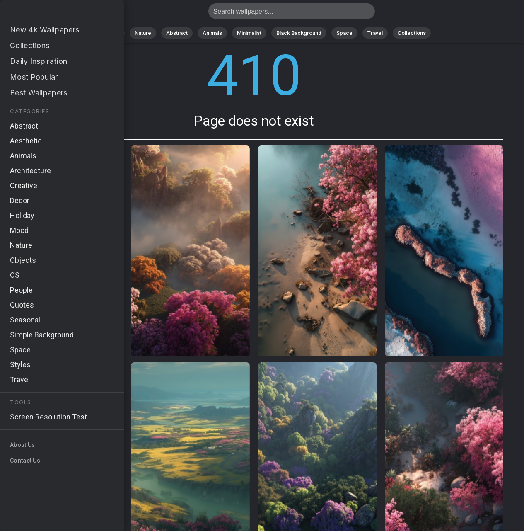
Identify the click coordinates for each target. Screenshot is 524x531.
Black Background (298, 33)
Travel (375, 33)
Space (344, 33)
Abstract (177, 33)
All (116, 33)
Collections (412, 33)
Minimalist (249, 33)
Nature (143, 33)
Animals (212, 33)
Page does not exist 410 (49, 13)
